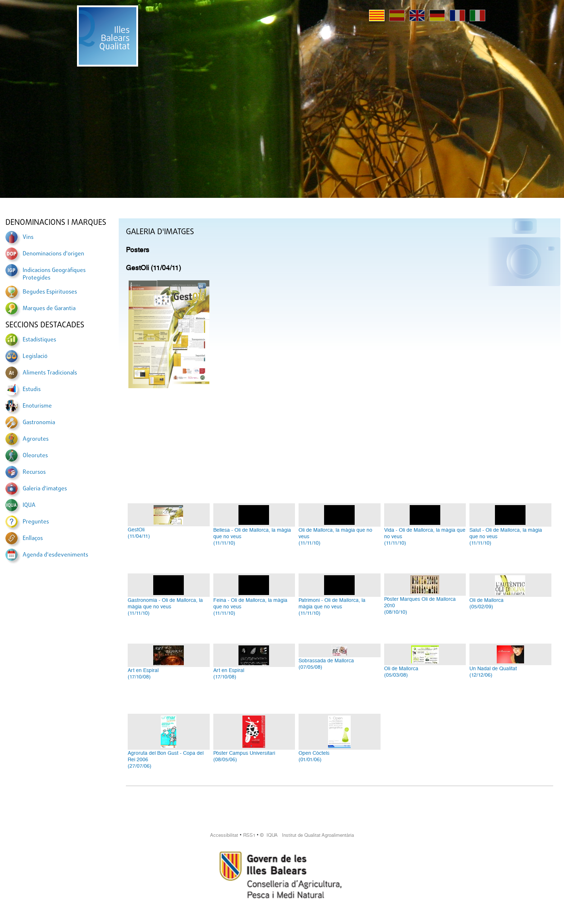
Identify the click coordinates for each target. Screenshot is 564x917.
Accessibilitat (224, 835)
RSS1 (249, 835)
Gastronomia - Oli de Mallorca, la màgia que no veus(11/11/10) (165, 606)
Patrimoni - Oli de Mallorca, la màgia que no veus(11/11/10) (332, 606)
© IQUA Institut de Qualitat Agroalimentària (307, 835)
